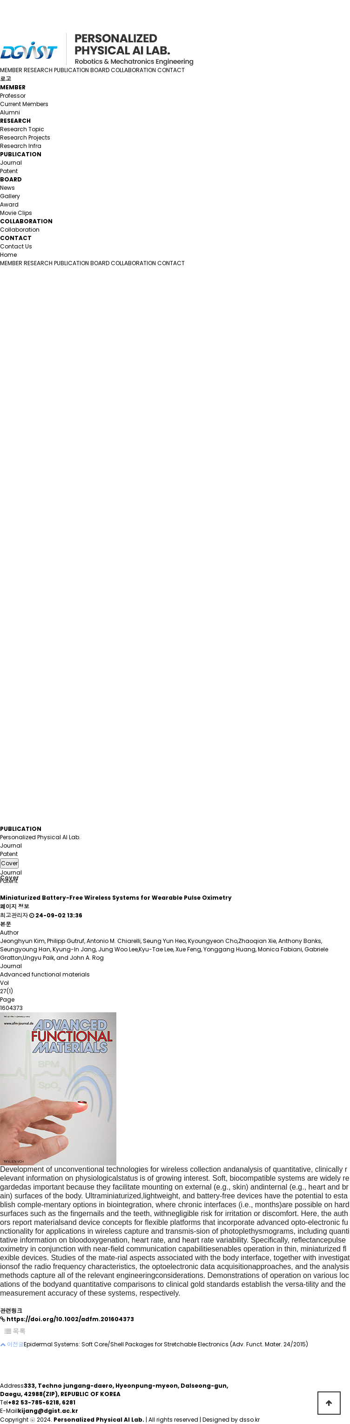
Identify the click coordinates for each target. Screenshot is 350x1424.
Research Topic (22, 129)
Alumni (10, 112)
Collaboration (20, 230)
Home (8, 255)
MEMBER (11, 70)
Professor (13, 96)
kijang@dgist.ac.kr (48, 1411)
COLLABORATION (133, 70)
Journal (11, 163)
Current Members (24, 104)
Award (9, 204)
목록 (15, 1331)
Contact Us (16, 246)
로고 (5, 79)
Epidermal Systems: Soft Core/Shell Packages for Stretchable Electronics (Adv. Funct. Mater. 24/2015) (166, 1344)
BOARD (99, 70)
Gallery (10, 196)
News (7, 188)
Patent (9, 171)
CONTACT (171, 70)
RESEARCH (38, 70)
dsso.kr (249, 1420)
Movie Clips (16, 213)
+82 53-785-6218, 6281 (41, 1402)
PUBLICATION (71, 70)
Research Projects (25, 137)
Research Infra (20, 146)
